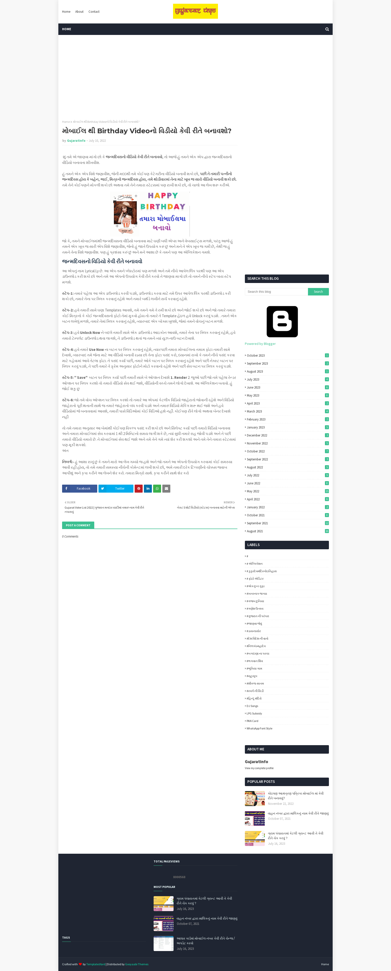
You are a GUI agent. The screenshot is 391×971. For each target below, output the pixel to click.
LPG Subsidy (254, 713)
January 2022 (288, 507)
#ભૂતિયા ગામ (254, 668)
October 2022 (288, 451)
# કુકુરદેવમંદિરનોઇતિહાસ (262, 571)
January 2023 (288, 427)
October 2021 (288, 515)
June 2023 (288, 387)
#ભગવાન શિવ (255, 661)
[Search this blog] (276, 291)
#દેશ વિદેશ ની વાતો (257, 638)
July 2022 (288, 475)
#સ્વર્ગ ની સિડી (255, 691)
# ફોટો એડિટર (255, 578)
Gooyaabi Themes (136, 964)
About (79, 11)
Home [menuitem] (66, 29)
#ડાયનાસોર (254, 631)
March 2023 (288, 411)
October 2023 (288, 355)
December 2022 (288, 435)
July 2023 (288, 379)
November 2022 (288, 443)
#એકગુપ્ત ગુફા (256, 586)
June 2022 (288, 483)
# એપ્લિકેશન (255, 563)
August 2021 (288, 531)
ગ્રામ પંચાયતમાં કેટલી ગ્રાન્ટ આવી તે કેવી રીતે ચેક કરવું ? (295, 835)
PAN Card (252, 721)
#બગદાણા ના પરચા (258, 653)
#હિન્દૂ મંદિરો (254, 698)
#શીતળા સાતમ (255, 683)
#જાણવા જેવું (254, 623)
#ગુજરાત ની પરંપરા (258, 616)
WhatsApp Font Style (259, 728)
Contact (94, 11)
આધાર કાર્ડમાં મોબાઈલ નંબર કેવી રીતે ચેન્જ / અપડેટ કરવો (206, 940)
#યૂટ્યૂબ (252, 676)
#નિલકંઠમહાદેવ (256, 646)
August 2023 (288, 371)
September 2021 (288, 523)
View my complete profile (259, 768)
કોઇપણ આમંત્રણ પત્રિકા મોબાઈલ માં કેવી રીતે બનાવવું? (296, 795)
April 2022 (288, 499)
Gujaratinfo (76, 141)
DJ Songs (252, 706)
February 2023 (288, 419)
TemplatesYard (95, 964)
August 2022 (288, 467)
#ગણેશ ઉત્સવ (255, 608)
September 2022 (288, 459)
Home (66, 11)
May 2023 (288, 395)
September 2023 (288, 363)
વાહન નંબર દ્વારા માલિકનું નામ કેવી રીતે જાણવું (298, 813)
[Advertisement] (195, 77)
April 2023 (288, 403)
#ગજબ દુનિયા (255, 601)
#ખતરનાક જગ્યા (257, 593)
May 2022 (288, 491)
